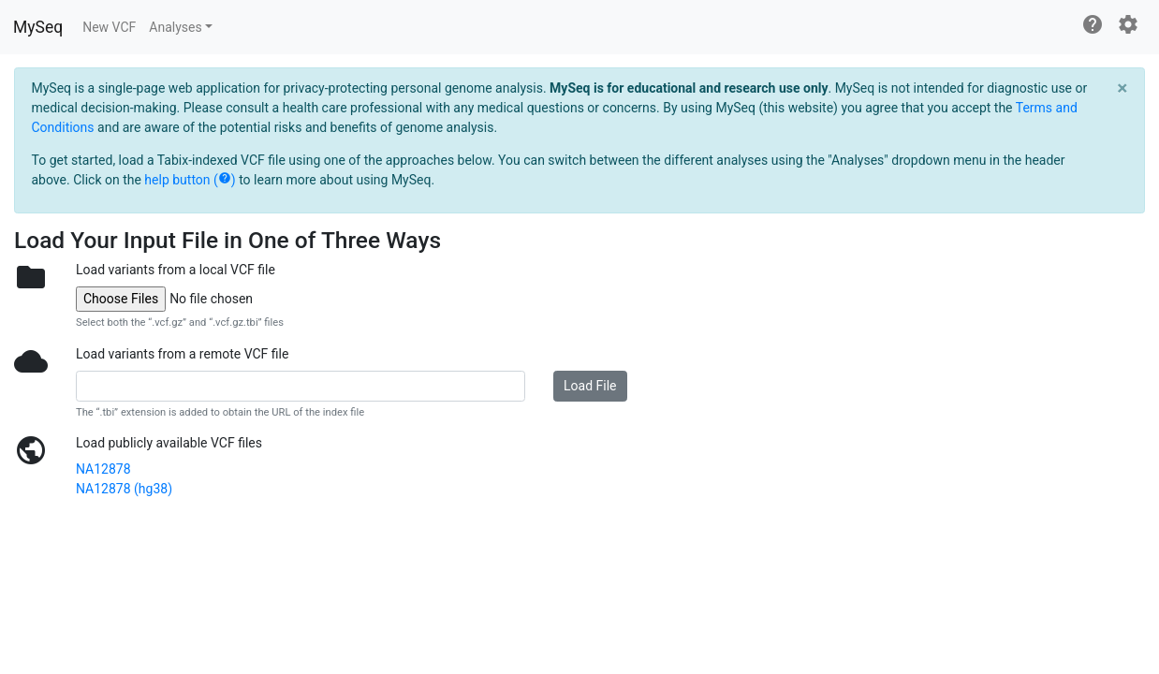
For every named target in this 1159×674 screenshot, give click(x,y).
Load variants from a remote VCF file (182, 353)
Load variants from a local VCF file (175, 269)
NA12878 (103, 469)
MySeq (38, 27)
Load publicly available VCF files (169, 442)
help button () (189, 179)
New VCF (109, 27)
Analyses (175, 27)
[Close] (1122, 88)
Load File (590, 385)
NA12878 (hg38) (124, 488)
